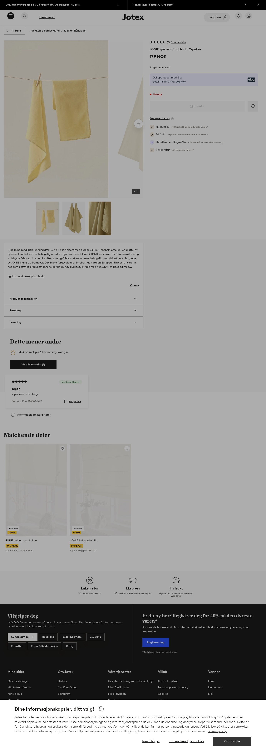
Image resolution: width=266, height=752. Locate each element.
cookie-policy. (217, 731)
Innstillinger (151, 741)
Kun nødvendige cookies (186, 741)
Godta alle (232, 741)
